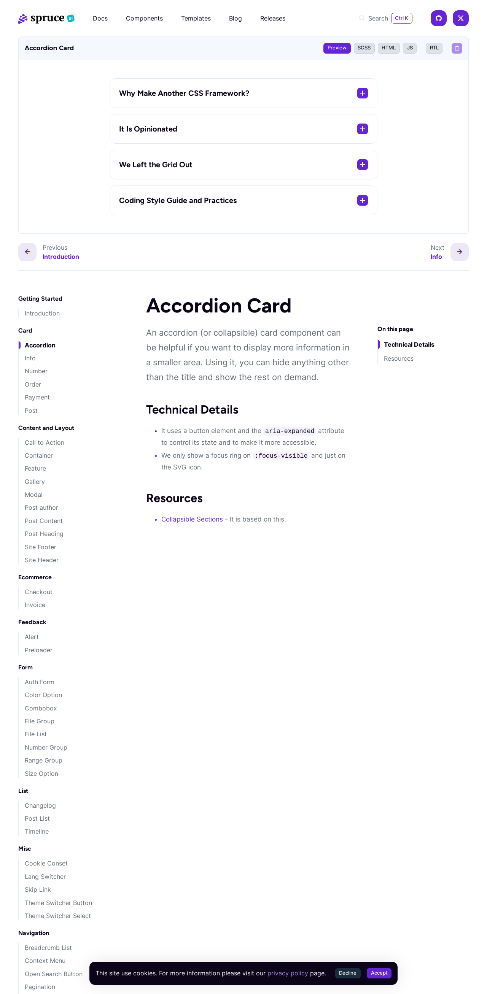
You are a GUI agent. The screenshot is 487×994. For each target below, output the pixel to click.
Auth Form (39, 682)
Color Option (43, 695)
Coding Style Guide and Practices (243, 200)
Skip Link (38, 889)
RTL (434, 48)
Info (30, 358)
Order (33, 384)
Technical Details (409, 344)
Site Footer (40, 547)
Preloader (39, 650)
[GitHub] (439, 18)
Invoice (35, 605)
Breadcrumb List (48, 947)
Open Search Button (54, 974)
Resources (399, 358)
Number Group (46, 747)
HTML (389, 48)
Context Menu (45, 960)
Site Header (42, 560)
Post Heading (44, 533)
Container (39, 455)
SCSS (364, 48)
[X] (461, 18)
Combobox (41, 708)
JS (410, 48)
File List (36, 734)
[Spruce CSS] (46, 18)
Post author (41, 507)
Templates (196, 18)
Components (144, 18)
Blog (235, 18)
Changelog (40, 805)
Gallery (35, 481)
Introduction (42, 313)
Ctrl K (401, 18)
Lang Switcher (45, 876)
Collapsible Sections (192, 519)
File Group (39, 721)
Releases (272, 18)
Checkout (39, 592)
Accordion (40, 345)
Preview (337, 48)
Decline (347, 973)
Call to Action (44, 442)
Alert (32, 636)
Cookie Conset (46, 863)
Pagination (40, 987)
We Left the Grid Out (243, 164)
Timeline (37, 831)
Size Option (41, 773)
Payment (37, 397)
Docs (100, 18)
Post (31, 410)
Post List (37, 818)
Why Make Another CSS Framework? (243, 93)
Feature (35, 468)
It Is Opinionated (243, 129)
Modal (34, 494)
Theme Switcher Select (58, 915)
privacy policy (287, 973)
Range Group (43, 760)
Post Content (44, 521)
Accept (379, 973)
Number (36, 371)
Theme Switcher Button (58, 903)
